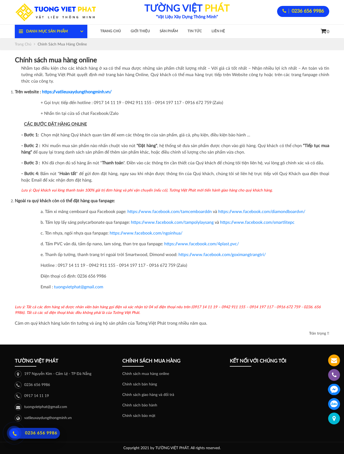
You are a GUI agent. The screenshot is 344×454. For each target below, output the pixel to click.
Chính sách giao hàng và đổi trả (148, 395)
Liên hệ (218, 31)
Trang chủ (110, 31)
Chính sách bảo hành (139, 405)
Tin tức (195, 31)
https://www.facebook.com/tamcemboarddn (169, 212)
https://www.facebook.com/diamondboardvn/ (261, 212)
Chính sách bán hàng (139, 384)
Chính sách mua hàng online (145, 374)
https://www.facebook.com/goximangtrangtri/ (222, 255)
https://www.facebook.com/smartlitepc (257, 222)
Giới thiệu (140, 31)
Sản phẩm (169, 31)
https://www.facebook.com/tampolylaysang (172, 222)
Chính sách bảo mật (138, 416)
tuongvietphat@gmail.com (78, 287)
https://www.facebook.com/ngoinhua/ (146, 233)
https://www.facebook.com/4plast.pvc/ (201, 244)
